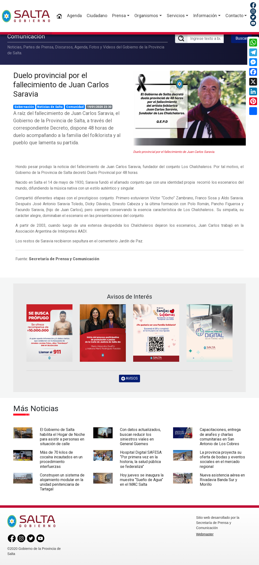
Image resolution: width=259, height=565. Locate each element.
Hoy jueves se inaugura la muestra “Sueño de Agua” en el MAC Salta (142, 480)
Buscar (241, 38)
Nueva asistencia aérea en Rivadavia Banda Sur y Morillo (222, 480)
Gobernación (24, 107)
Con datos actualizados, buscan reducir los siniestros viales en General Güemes (140, 436)
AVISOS (129, 378)
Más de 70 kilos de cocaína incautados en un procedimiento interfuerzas (61, 459)
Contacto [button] (234, 15)
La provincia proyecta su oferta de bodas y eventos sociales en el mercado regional (222, 459)
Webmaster (204, 534)
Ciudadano (97, 15)
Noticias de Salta (50, 107)
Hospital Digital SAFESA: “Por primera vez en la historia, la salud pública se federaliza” (141, 459)
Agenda (74, 15)
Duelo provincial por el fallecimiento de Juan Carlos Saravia (61, 85)
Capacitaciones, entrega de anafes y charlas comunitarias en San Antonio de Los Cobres (220, 436)
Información (205, 15)
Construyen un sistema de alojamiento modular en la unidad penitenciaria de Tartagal (62, 482)
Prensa (119, 15)
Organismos (146, 15)
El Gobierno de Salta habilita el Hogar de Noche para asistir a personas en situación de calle (62, 436)
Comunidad (75, 107)
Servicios (176, 15)
